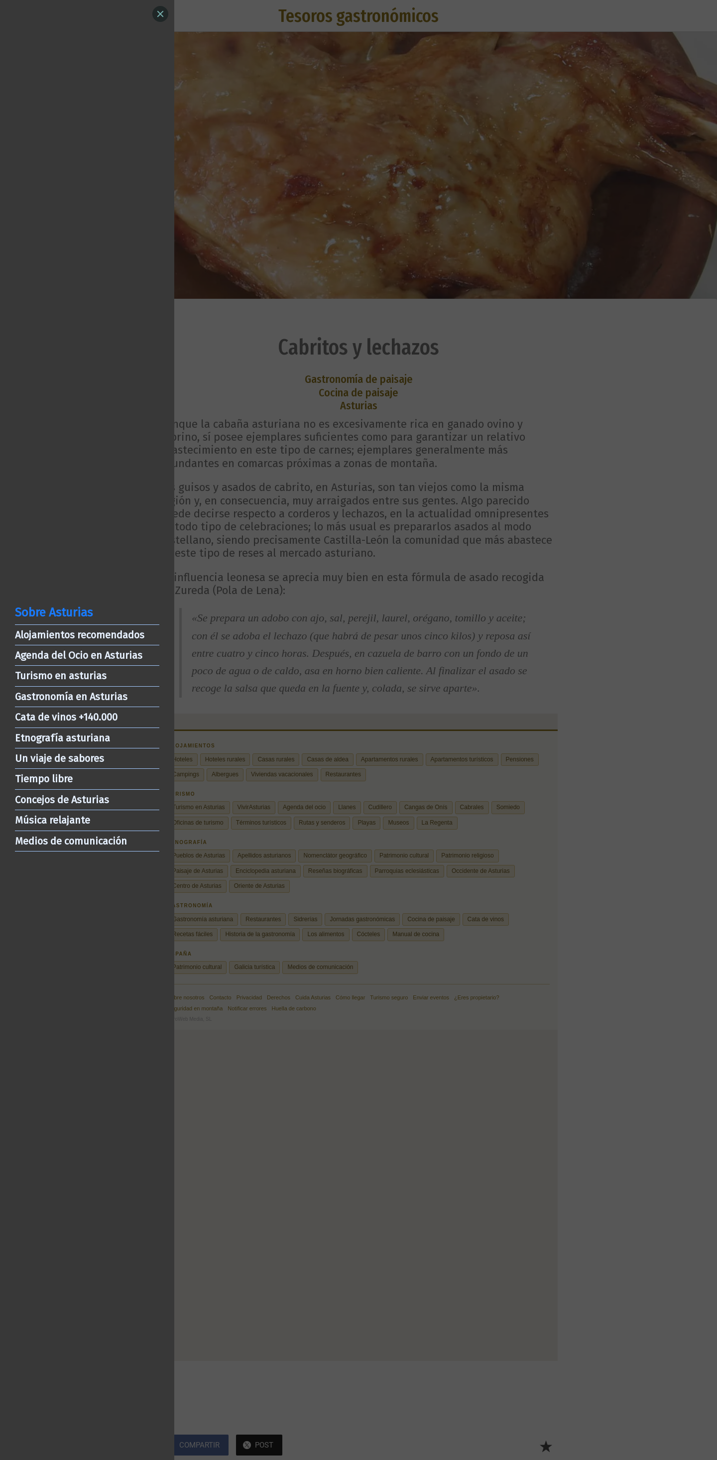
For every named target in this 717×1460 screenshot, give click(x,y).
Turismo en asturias (61, 676)
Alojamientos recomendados (79, 635)
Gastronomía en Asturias (71, 697)
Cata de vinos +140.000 (66, 717)
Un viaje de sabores (59, 758)
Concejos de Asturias (62, 800)
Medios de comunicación (71, 841)
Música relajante (52, 820)
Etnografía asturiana (62, 738)
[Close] (160, 14)
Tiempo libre (44, 779)
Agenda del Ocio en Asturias (78, 655)
